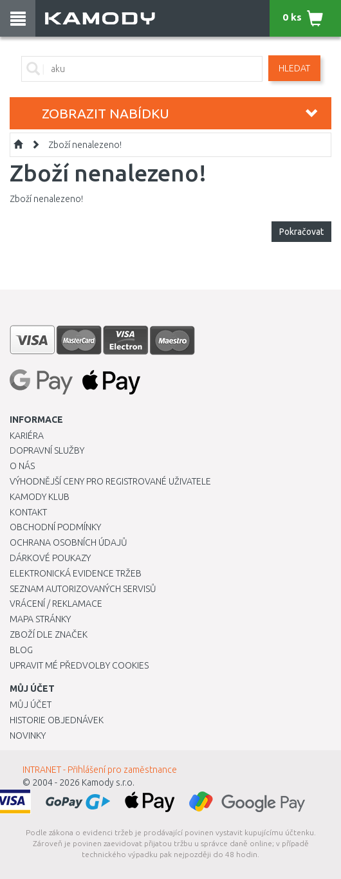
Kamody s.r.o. (108, 782)
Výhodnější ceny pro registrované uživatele (110, 481)
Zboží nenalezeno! (85, 145)
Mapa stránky (40, 619)
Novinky (28, 735)
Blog (21, 650)
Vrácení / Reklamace (56, 603)
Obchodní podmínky (55, 527)
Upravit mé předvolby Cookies (79, 665)
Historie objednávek (57, 720)
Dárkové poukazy (50, 558)
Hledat (294, 68)
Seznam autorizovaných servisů (83, 589)
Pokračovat (301, 232)
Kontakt (28, 512)
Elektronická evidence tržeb (76, 573)
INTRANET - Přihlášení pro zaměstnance (100, 769)
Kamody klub (39, 497)
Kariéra (27, 435)
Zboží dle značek (49, 634)
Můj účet (30, 704)
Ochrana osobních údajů (68, 542)
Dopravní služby (47, 450)
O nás (22, 466)
